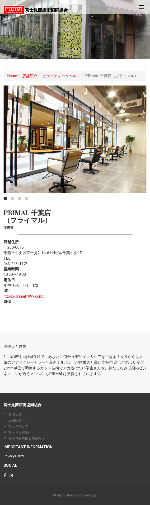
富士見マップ (18, 426)
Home (12, 76)
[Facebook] (5, 476)
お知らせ (15, 414)
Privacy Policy (14, 456)
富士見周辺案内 (20, 432)
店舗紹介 (29, 76)
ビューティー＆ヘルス (61, 76)
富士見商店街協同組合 (26, 439)
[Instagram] (11, 476)
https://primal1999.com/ (24, 296)
